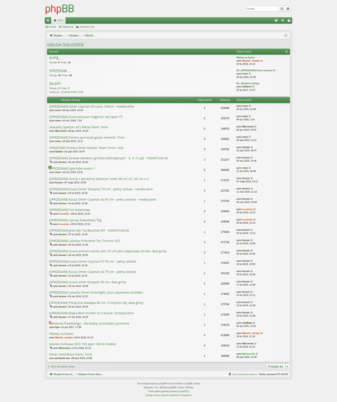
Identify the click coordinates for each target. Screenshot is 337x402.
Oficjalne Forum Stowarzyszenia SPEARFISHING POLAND (88, 20)
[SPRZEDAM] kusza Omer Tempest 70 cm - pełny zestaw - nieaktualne (101, 189)
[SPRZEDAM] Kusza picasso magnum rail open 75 (86, 117)
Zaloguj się (67, 26)
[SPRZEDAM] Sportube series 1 (72, 168)
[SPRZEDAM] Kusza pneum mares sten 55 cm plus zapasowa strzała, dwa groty (108, 251)
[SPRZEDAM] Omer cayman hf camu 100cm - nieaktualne (91, 106)
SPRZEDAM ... (59, 71)
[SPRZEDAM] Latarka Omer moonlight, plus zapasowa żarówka (96, 292)
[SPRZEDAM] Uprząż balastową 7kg (75, 220)
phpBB (162, 383)
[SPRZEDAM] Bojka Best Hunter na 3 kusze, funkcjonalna (91, 313)
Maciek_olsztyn (251, 60)
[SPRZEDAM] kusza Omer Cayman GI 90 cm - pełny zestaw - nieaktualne (102, 199)
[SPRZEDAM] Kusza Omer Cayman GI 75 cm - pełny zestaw (92, 272)
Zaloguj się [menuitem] (283, 21)
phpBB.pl (184, 391)
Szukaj (52, 26)
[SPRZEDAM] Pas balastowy (69, 210)
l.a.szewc (64, 213)
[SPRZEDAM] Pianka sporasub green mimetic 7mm (87, 137)
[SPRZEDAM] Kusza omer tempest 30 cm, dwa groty (87, 282)
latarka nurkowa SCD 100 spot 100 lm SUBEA (82, 344)
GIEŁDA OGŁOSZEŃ (65, 45)
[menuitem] (276, 20)
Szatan (59, 151)
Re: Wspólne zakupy (247, 83)
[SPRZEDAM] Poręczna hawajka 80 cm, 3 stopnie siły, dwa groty (96, 303)
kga (57, 327)
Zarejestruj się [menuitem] (290, 21)
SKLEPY (55, 84)
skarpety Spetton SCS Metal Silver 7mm (78, 127)
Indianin (246, 86)
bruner (63, 162)
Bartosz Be (248, 354)
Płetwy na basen (245, 57)
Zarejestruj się (87, 26)
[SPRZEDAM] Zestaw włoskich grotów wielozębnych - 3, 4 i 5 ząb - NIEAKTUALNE (108, 158)
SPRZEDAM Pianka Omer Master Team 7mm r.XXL (86, 148)
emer (245, 73)
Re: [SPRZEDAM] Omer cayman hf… (256, 70)
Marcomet (60, 131)
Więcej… (48, 21)
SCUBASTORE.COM (72, 92)
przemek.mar (62, 358)
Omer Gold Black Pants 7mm (70, 354)
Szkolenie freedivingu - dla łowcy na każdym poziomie (89, 323)
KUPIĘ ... (55, 58)
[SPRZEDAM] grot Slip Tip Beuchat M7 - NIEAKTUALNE (89, 230)
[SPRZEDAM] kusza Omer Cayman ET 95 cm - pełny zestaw (92, 261)
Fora (133, 20)
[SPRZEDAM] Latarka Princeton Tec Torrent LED (84, 241)
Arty (156, 387)
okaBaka (247, 323)
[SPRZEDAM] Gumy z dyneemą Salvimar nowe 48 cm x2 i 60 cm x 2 (99, 179)
